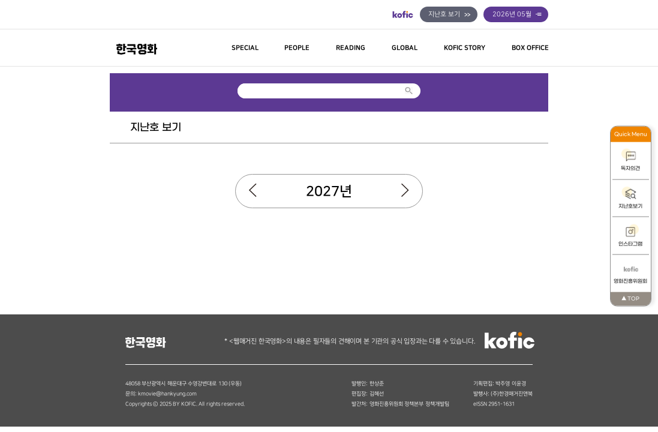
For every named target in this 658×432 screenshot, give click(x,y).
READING (350, 48)
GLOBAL (404, 48)
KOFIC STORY (464, 48)
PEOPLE (297, 48)
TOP (630, 299)
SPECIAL (245, 48)
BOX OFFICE (530, 48)
